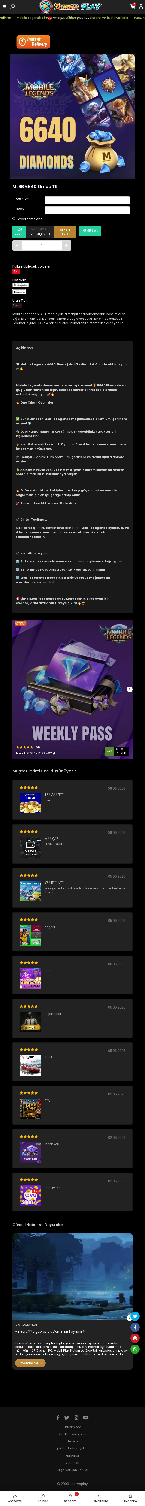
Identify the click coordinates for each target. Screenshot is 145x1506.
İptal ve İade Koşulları (72, 1448)
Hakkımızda (72, 1427)
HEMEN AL (90, 230)
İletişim (72, 1441)
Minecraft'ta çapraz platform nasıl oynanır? (50, 1331)
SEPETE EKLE (65, 231)
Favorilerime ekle (27, 219)
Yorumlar (72, 1463)
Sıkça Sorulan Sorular (72, 1470)
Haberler (72, 1455)
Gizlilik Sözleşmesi (72, 1434)
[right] (130, 689)
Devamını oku (30, 1363)
